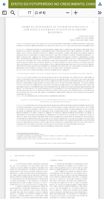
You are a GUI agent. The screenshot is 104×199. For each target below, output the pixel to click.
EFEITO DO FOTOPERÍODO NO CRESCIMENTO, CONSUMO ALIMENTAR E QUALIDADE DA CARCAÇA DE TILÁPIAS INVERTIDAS (57, 4)
